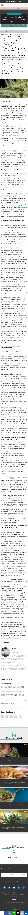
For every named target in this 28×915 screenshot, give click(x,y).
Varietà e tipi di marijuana (8, 699)
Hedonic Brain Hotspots (7, 178)
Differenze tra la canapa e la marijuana (12, 691)
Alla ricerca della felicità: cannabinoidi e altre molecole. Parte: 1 (13, 805)
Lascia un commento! (14, 857)
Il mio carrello (26, 5)
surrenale (9, 381)
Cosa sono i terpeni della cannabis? (10, 760)
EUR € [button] (20, 881)
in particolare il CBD (9, 479)
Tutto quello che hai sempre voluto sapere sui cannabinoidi (13, 827)
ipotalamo (23, 378)
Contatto (14, 899)
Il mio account (22, 5)
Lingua (7, 881)
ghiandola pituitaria (7, 380)
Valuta (16, 881)
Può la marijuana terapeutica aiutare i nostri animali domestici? (13, 783)
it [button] (9, 881)
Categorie (4, 31)
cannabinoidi (23, 207)
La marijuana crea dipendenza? (10, 683)
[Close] (25, 8)
